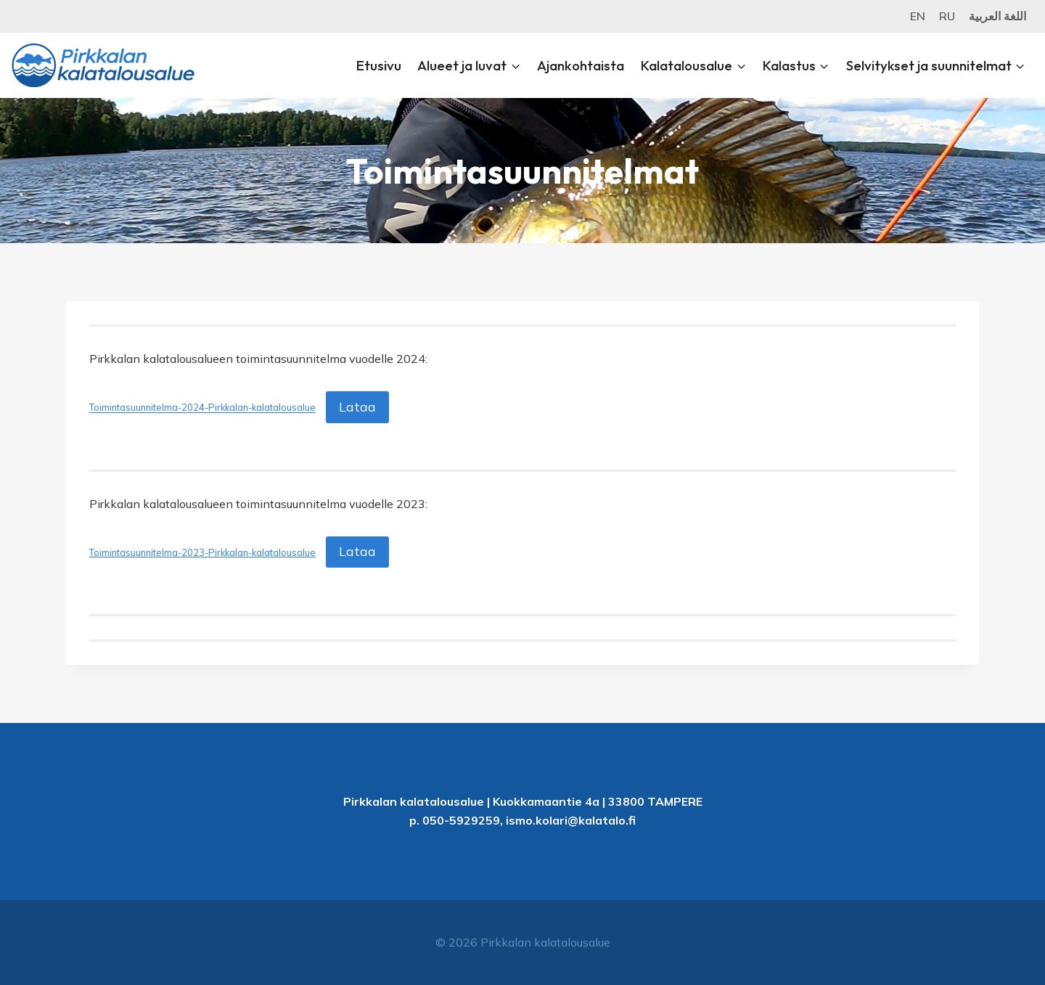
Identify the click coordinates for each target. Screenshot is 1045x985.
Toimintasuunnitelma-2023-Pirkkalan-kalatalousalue (202, 552)
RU (947, 16)
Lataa (357, 407)
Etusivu (378, 65)
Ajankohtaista (580, 65)
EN (917, 16)
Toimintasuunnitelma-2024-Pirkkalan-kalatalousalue (202, 408)
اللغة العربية (997, 16)
